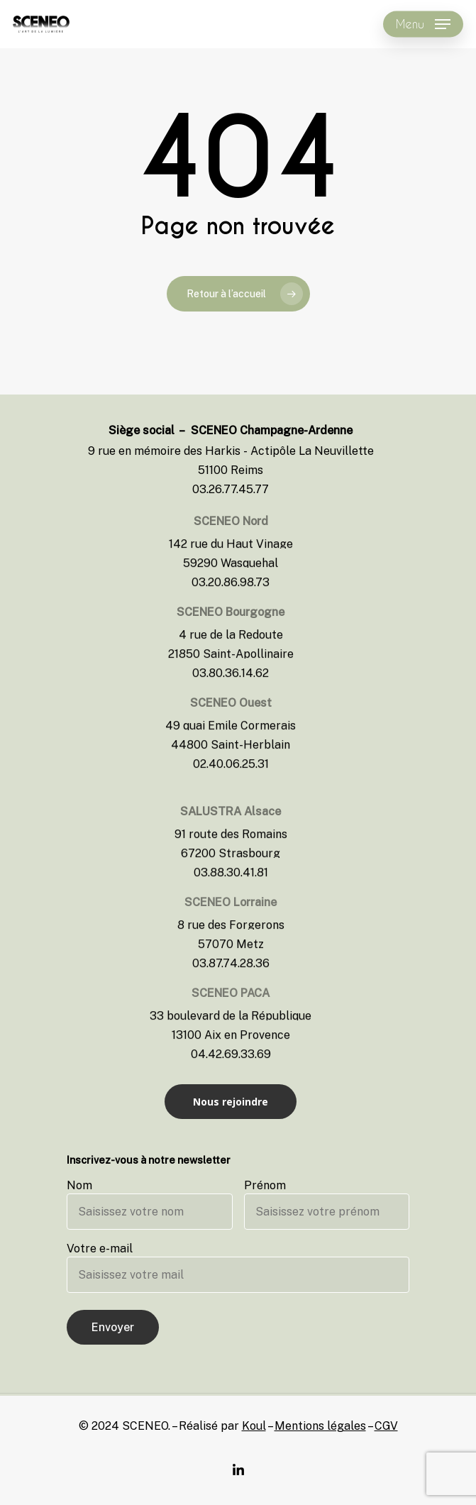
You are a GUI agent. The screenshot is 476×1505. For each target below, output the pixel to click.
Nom (150, 1204)
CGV (386, 1426)
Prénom (327, 1204)
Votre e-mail (238, 1267)
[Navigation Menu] (423, 24)
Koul (254, 1426)
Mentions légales (320, 1426)
